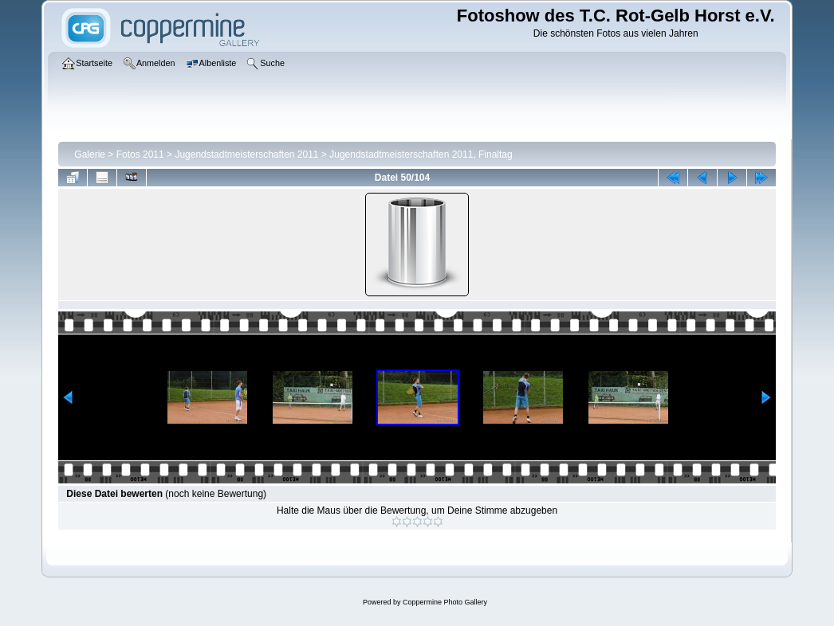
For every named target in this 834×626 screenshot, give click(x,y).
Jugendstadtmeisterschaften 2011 (246, 154)
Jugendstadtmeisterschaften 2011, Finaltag (420, 154)
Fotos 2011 (140, 154)
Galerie (89, 154)
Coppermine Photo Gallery (445, 602)
